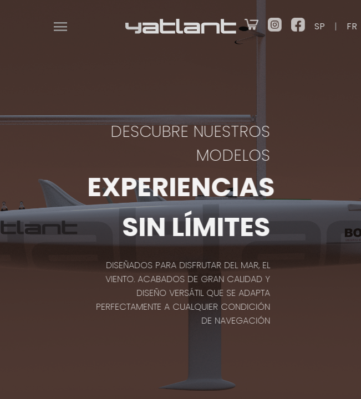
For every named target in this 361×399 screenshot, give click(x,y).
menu (60, 26)
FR (352, 26)
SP (319, 26)
